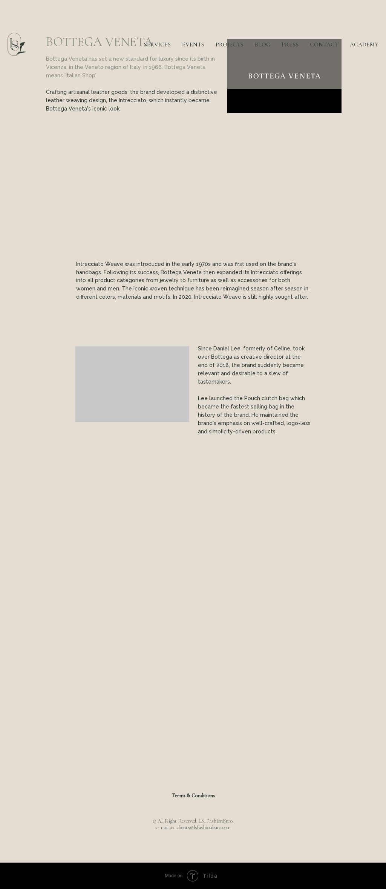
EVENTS (193, 44)
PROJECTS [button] (230, 44)
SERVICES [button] (157, 44)
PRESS (290, 44)
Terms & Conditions (193, 795)
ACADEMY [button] (364, 44)
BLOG (262, 44)
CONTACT (324, 44)
